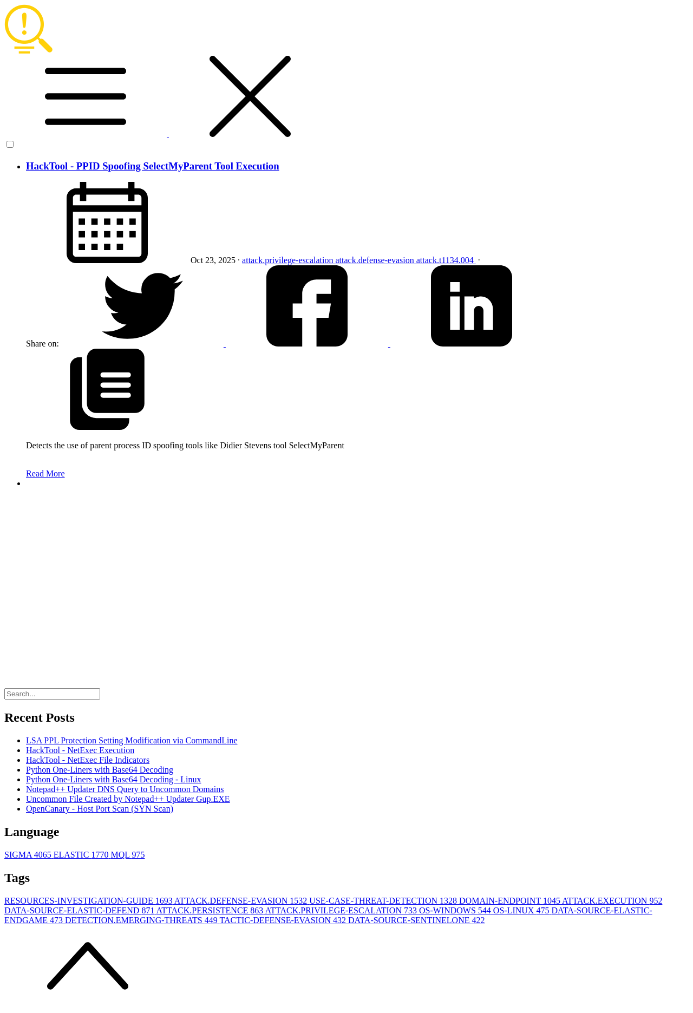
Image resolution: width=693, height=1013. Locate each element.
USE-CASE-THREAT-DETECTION (384, 900)
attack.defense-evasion (375, 260)
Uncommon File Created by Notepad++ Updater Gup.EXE (128, 798)
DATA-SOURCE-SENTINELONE (416, 920)
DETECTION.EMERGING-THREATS (142, 920)
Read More (45, 473)
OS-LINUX (522, 910)
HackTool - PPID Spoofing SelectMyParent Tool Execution (152, 166)
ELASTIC (82, 854)
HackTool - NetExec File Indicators (87, 759)
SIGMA (29, 854)
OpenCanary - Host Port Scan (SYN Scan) (99, 808)
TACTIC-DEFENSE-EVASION (283, 920)
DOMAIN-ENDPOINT (510, 900)
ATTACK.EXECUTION (612, 900)
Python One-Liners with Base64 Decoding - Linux (113, 779)
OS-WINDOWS (456, 910)
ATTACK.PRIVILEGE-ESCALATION (342, 910)
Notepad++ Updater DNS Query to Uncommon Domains (125, 789)
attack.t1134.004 (446, 260)
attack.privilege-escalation (288, 260)
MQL (127, 854)
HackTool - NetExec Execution (80, 750)
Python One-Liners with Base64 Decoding (99, 769)
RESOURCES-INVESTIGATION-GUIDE (89, 900)
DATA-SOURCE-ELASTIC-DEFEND (80, 910)
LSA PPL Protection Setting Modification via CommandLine (132, 740)
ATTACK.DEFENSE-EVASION (242, 900)
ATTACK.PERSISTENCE (210, 910)
